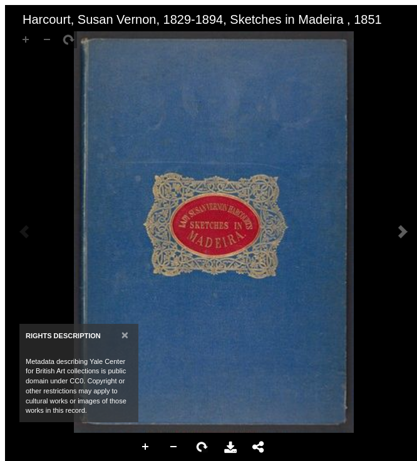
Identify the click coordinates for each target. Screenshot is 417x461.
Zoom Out (174, 447)
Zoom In (145, 447)
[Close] (124, 334)
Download (230, 447)
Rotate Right (202, 447)
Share (258, 447)
